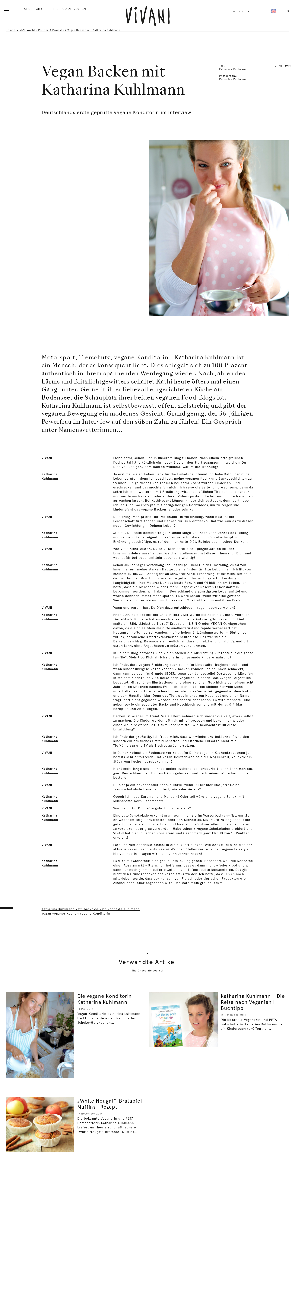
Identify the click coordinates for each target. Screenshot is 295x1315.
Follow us (240, 11)
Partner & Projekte (51, 29)
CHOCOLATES (33, 8)
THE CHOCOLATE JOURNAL (68, 8)
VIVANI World (26, 29)
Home (10, 29)
